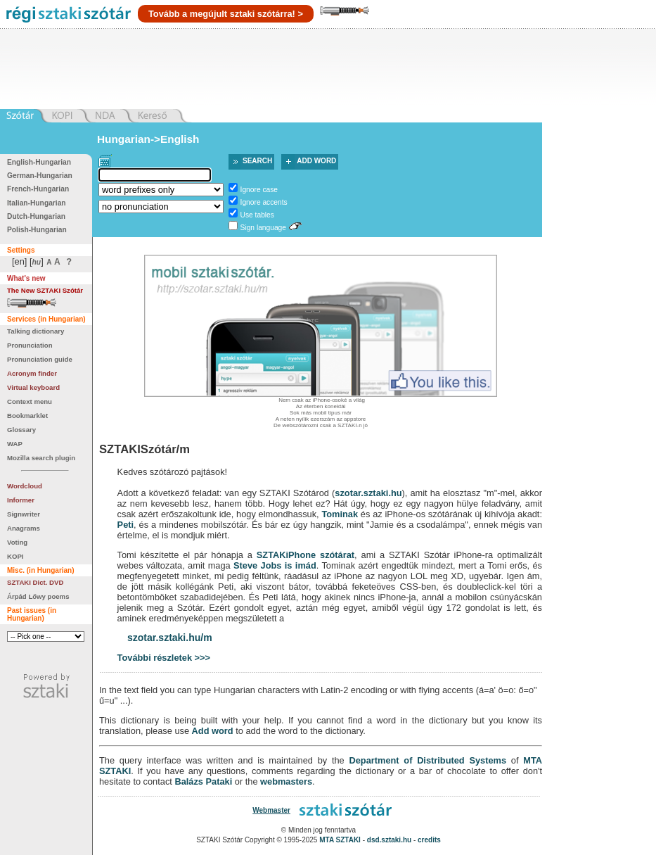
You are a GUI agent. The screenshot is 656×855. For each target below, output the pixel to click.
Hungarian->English (148, 139)
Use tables (257, 215)
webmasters (286, 781)
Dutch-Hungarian (36, 216)
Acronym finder (32, 373)
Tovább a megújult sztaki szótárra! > (225, 13)
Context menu (29, 401)
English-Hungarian (39, 162)
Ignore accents (264, 202)
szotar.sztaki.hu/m (169, 637)
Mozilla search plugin (41, 458)
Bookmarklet (27, 415)
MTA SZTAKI (340, 840)
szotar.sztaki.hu (368, 493)
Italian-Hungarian (36, 203)
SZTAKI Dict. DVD (35, 582)
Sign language (263, 228)
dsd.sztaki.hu (389, 840)
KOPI (15, 556)
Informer (20, 500)
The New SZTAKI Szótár (45, 290)
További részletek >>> (163, 657)
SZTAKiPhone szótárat (305, 555)
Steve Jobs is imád (274, 565)
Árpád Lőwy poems (38, 596)
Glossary (21, 429)
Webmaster (271, 810)
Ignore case (259, 190)
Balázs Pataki (203, 781)
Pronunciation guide (39, 359)
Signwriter (23, 514)
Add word (316, 161)
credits (429, 840)
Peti (125, 524)
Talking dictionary (35, 331)
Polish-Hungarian (37, 230)
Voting (17, 542)
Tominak (339, 514)
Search (257, 161)
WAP (14, 444)
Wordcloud (24, 486)
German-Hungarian (39, 175)
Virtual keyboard (33, 387)
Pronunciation (30, 345)
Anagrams (23, 528)
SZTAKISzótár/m (144, 449)
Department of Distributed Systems (427, 760)
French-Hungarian (38, 189)
